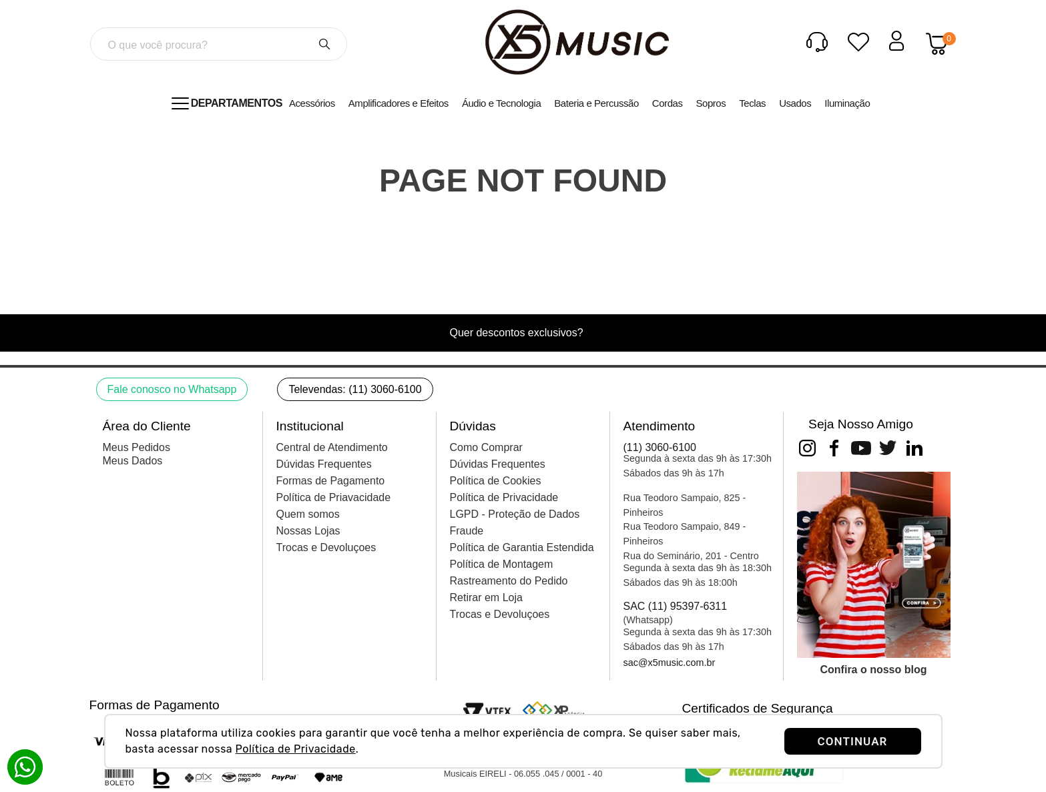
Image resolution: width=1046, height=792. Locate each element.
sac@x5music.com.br (669, 662)
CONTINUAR (853, 741)
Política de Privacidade (296, 749)
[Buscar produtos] (324, 44)
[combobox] (218, 44)
